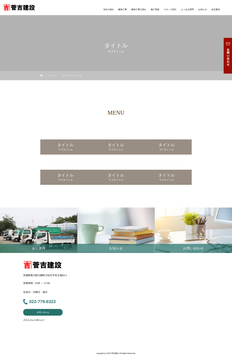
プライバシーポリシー (33, 320)
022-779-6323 (42, 301)
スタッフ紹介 (170, 9)
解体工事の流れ (138, 9)
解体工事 (122, 9)
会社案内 (215, 9)
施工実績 (155, 9)
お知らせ (202, 9)
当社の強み (108, 9)
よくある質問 (187, 9)
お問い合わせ (43, 312)
